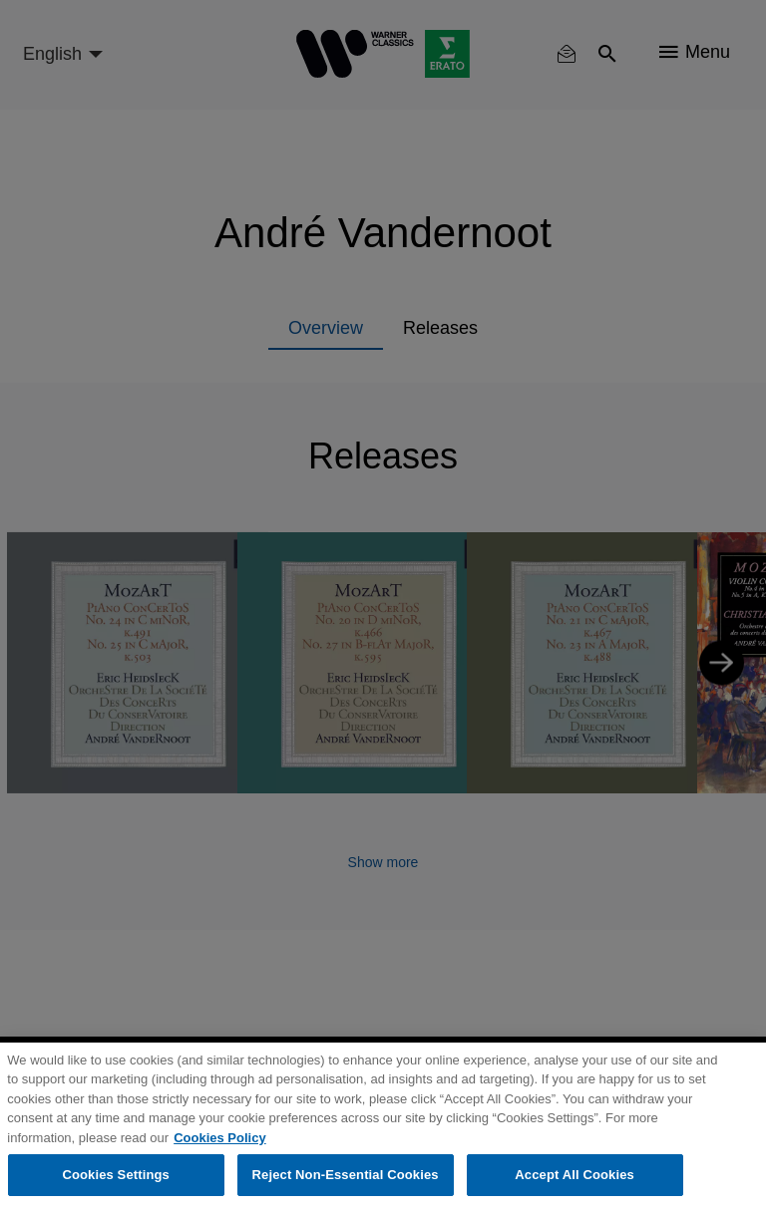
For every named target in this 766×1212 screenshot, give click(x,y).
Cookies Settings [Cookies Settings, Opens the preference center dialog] (116, 1174)
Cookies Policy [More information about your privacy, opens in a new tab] (219, 1137)
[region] (383, 1127)
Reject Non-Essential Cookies (345, 1174)
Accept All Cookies (574, 1174)
